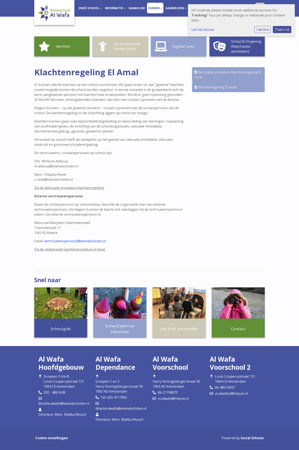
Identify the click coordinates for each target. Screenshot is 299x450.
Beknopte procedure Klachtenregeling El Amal (228, 74)
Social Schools (252, 438)
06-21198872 (168, 392)
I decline (262, 29)
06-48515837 (225, 387)
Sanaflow (137, 8)
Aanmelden (175, 8)
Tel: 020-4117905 (114, 397)
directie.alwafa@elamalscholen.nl (63, 403)
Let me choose (202, 29)
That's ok (282, 29)
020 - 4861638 (54, 392)
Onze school (89, 8)
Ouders (154, 8)
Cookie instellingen (51, 438)
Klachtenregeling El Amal (216, 87)
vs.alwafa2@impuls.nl (231, 393)
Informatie (114, 8)
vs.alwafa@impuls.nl (173, 398)
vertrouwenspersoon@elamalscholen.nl (75, 241)
